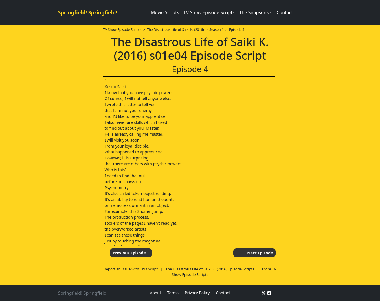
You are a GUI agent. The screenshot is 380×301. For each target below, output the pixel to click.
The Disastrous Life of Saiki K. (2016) (175, 29)
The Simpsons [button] (254, 12)
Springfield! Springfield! (87, 12)
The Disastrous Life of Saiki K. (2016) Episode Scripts (210, 269)
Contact (284, 12)
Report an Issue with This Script (131, 269)
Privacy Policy (197, 292)
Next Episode (260, 252)
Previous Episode (129, 252)
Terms (173, 292)
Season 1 (216, 29)
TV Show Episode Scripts (209, 12)
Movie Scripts (165, 12)
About (155, 292)
